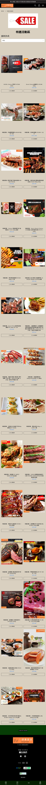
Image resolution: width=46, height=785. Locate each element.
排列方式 (5, 36)
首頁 (2, 11)
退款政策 (23, 777)
